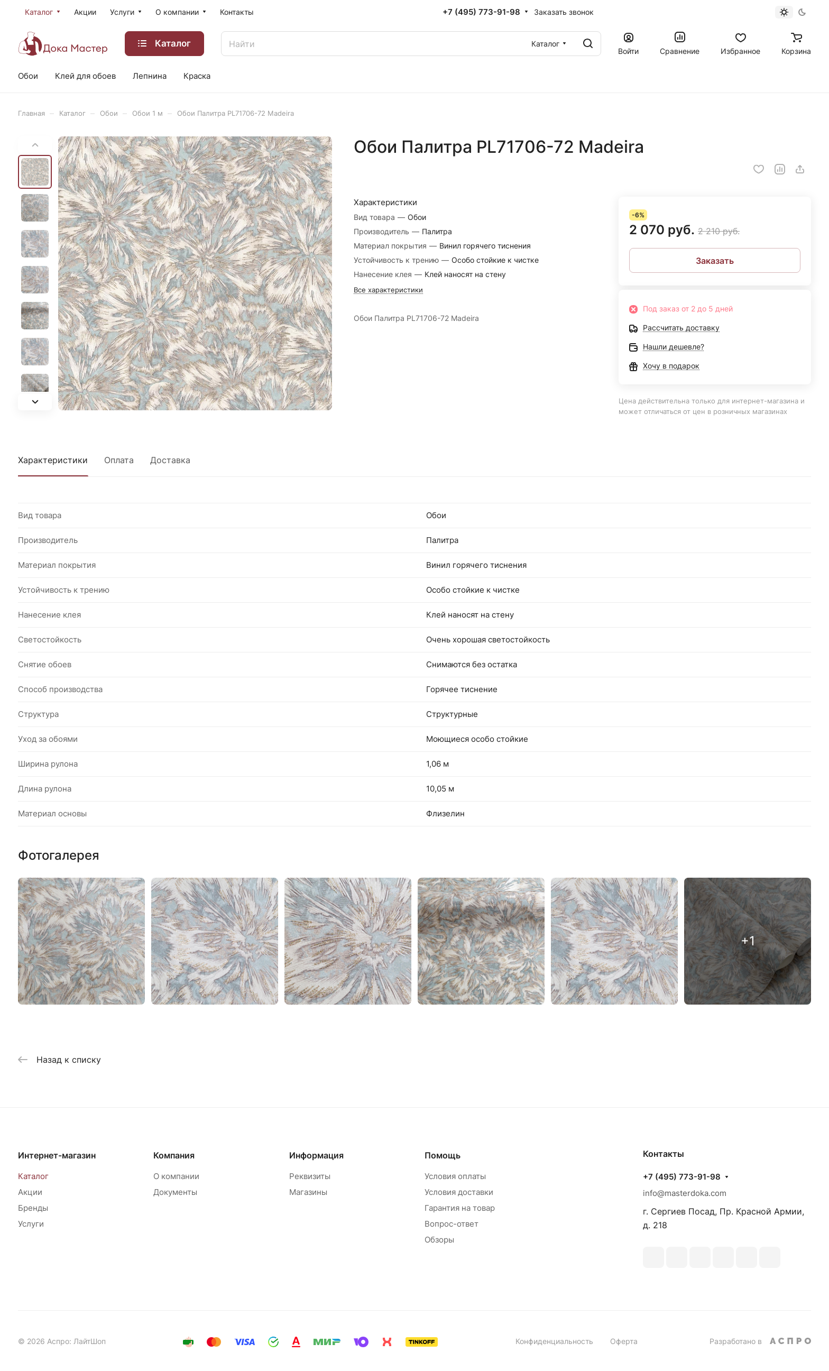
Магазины (308, 1192)
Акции (30, 1192)
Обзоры (439, 1240)
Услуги (31, 1224)
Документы (175, 1192)
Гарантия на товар (460, 1208)
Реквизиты (309, 1176)
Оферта (624, 1341)
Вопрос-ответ (451, 1224)
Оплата (119, 460)
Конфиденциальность (554, 1341)
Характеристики (53, 460)
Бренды (33, 1208)
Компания (174, 1155)
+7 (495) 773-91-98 (481, 12)
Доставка (170, 460)
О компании (176, 1176)
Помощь (442, 1155)
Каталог (33, 1176)
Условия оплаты (455, 1176)
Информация (316, 1155)
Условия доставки (459, 1192)
